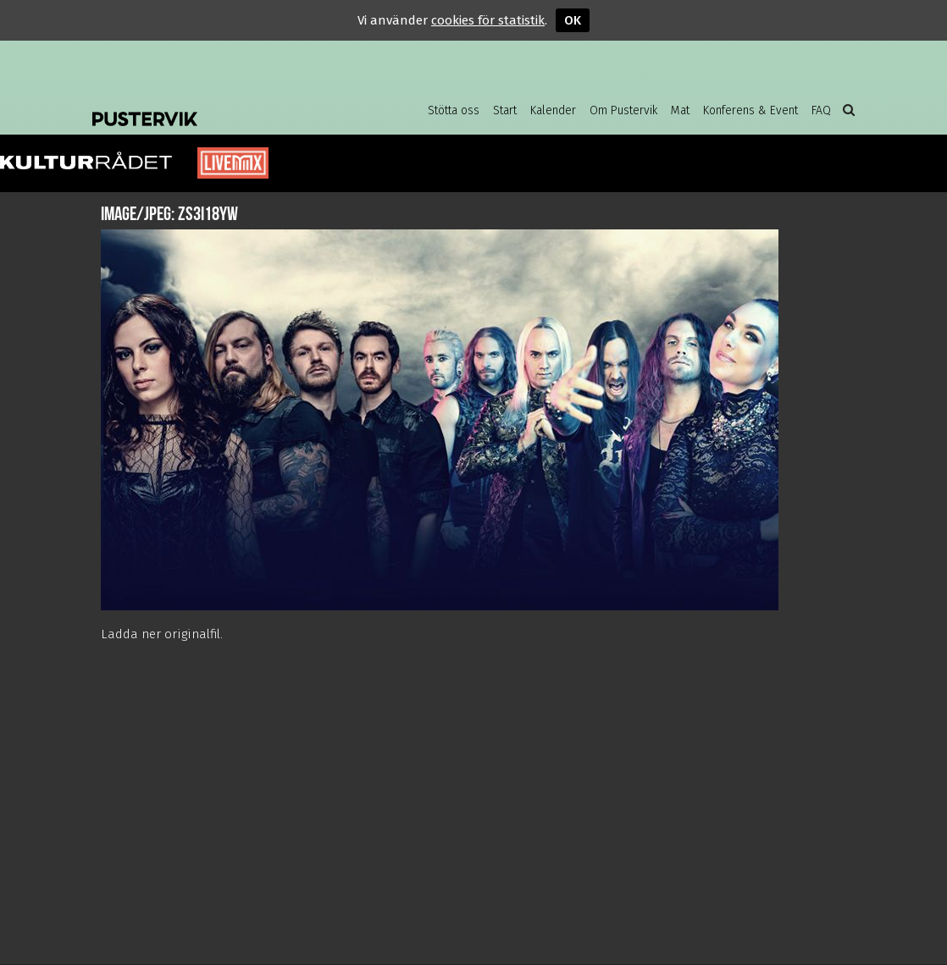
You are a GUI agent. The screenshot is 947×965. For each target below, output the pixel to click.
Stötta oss (453, 110)
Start (505, 110)
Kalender (553, 110)
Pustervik (227, 106)
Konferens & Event (750, 110)
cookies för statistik (488, 20)
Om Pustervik (623, 110)
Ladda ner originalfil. (162, 634)
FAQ (821, 110)
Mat (680, 110)
